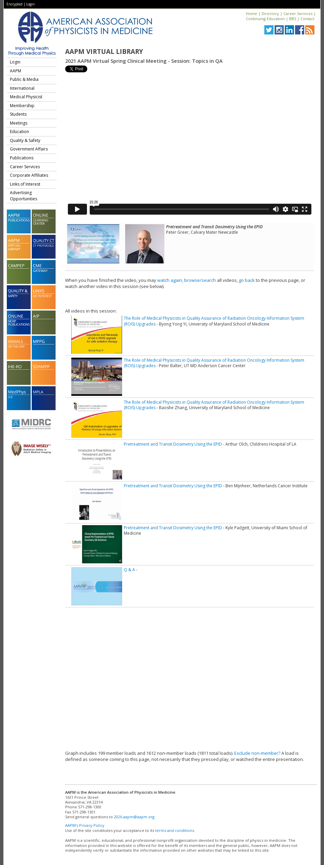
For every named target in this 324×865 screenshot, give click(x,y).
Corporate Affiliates (29, 175)
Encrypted (14, 4)
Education (19, 131)
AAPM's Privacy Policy (84, 825)
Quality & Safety (25, 140)
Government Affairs (29, 149)
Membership (22, 106)
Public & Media (24, 79)
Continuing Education (265, 18)
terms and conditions (174, 830)
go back (247, 280)
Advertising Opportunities (23, 196)
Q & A (129, 570)
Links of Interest (25, 184)
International (22, 88)
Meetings (18, 123)
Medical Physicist (26, 97)
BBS (292, 18)
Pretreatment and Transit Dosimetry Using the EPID (173, 444)
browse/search (200, 280)
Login (30, 4)
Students (18, 114)
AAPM (15, 71)
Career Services (297, 13)
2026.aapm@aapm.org (134, 816)
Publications (21, 158)
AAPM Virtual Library (104, 51)
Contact (307, 18)
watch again (169, 280)
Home (251, 13)
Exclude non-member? (257, 753)
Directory (270, 13)
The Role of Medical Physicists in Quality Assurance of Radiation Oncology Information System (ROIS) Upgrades (214, 321)
